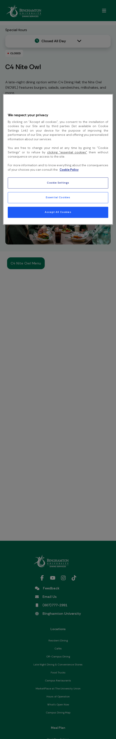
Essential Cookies (58, 197)
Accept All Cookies (58, 212)
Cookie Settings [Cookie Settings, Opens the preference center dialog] (58, 183)
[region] (58, 159)
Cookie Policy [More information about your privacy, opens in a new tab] (69, 170)
